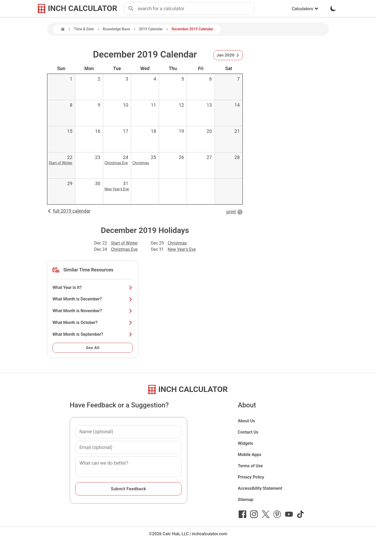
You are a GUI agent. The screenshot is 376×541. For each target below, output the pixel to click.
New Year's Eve (116, 189)
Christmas (140, 163)
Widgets (245, 443)
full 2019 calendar (68, 211)
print (234, 212)
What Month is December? (92, 299)
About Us (246, 420)
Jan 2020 (228, 55)
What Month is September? (92, 334)
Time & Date (84, 29)
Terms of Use (250, 465)
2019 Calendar (151, 29)
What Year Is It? (92, 287)
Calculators (305, 8)
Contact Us (248, 432)
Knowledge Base (116, 29)
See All (92, 347)
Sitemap (245, 499)
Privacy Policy (251, 477)
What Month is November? (92, 310)
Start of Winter (60, 163)
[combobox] (196, 8)
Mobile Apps (249, 454)
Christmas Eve (116, 163)
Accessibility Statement (260, 488)
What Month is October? (92, 322)
